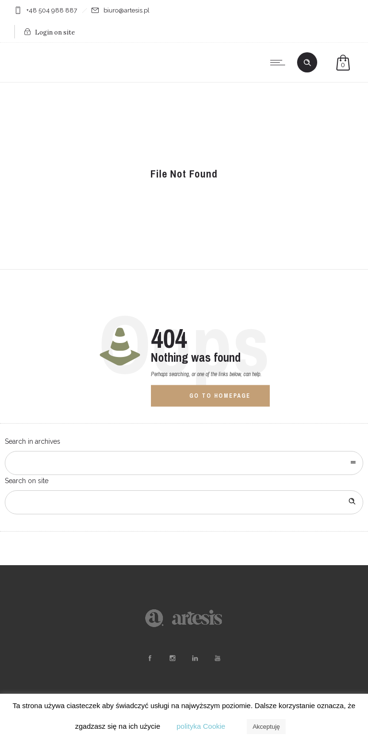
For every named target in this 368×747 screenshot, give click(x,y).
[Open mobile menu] (279, 62)
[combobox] (184, 463)
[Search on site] (184, 502)
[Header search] (307, 62)
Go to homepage (220, 395)
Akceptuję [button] (266, 726)
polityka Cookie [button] (200, 726)
